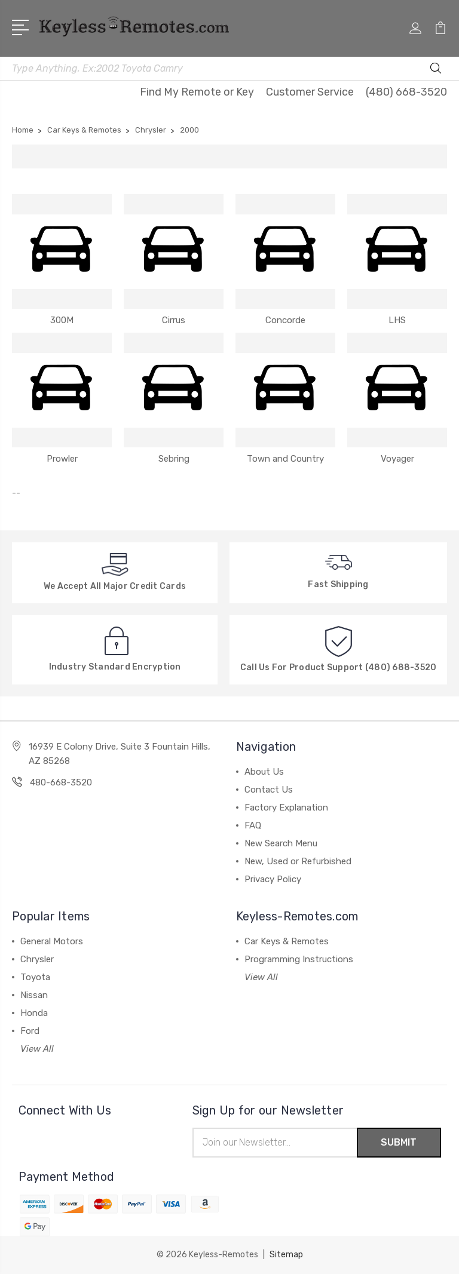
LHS (397, 320)
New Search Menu (280, 843)
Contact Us (268, 789)
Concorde (285, 320)
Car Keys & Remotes (286, 941)
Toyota (35, 977)
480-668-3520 (61, 782)
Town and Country (285, 458)
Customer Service (310, 92)
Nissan (34, 995)
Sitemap (286, 1255)
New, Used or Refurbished (297, 861)
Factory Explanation (286, 807)
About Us (264, 771)
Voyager (397, 458)
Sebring (173, 458)
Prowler (62, 458)
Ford (29, 1031)
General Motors (51, 941)
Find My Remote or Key (197, 92)
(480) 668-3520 (406, 92)
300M (62, 320)
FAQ (252, 825)
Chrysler (37, 959)
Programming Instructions (298, 959)
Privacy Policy (272, 879)
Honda (34, 1013)
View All (37, 1048)
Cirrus (173, 320)
